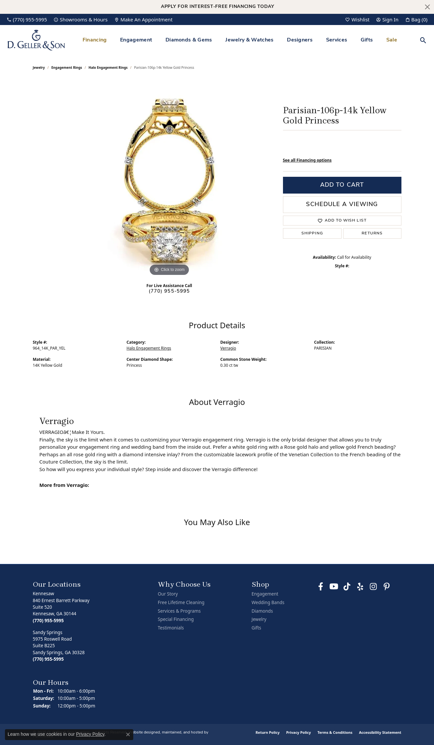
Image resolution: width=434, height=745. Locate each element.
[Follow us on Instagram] (373, 586)
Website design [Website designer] (142, 732)
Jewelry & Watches (249, 40)
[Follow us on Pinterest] (386, 586)
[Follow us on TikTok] (347, 586)
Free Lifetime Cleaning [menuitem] (181, 602)
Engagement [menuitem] (265, 594)
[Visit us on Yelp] (360, 586)
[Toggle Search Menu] (423, 40)
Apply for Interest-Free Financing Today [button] (217, 6)
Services (336, 40)
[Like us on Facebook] (320, 586)
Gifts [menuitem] (256, 628)
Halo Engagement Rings (108, 67)
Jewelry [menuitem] (259, 619)
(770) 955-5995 (169, 291)
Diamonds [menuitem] (262, 611)
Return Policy (268, 732)
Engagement (136, 40)
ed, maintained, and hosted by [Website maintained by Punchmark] (182, 732)
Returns (372, 233)
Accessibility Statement (380, 732)
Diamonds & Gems (189, 40)
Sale (391, 40)
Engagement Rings (66, 67)
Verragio (228, 348)
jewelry (39, 67)
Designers (300, 40)
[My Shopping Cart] (416, 19)
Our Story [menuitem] (168, 594)
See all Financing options (307, 160)
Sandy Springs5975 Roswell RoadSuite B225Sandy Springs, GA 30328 (59, 645)
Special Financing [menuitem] (176, 619)
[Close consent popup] (128, 734)
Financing (95, 40)
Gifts (367, 40)
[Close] (427, 7)
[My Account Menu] (387, 19)
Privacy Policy (298, 732)
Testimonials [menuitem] (171, 628)
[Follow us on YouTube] (334, 586)
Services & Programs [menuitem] (179, 611)
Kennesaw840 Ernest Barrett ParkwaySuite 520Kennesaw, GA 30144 (61, 607)
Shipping (312, 233)
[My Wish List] (357, 19)
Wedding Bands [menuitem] (268, 602)
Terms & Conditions (335, 732)
